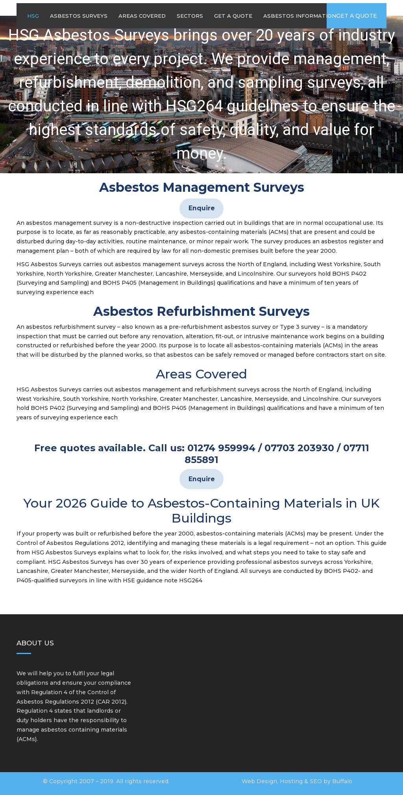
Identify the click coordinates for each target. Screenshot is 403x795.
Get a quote (356, 15)
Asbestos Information (299, 16)
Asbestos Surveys (78, 16)
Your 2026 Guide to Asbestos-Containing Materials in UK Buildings (201, 510)
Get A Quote (233, 16)
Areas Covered (142, 16)
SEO (316, 781)
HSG (33, 16)
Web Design (259, 781)
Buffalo (342, 781)
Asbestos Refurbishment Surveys (201, 311)
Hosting (291, 781)
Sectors (190, 16)
